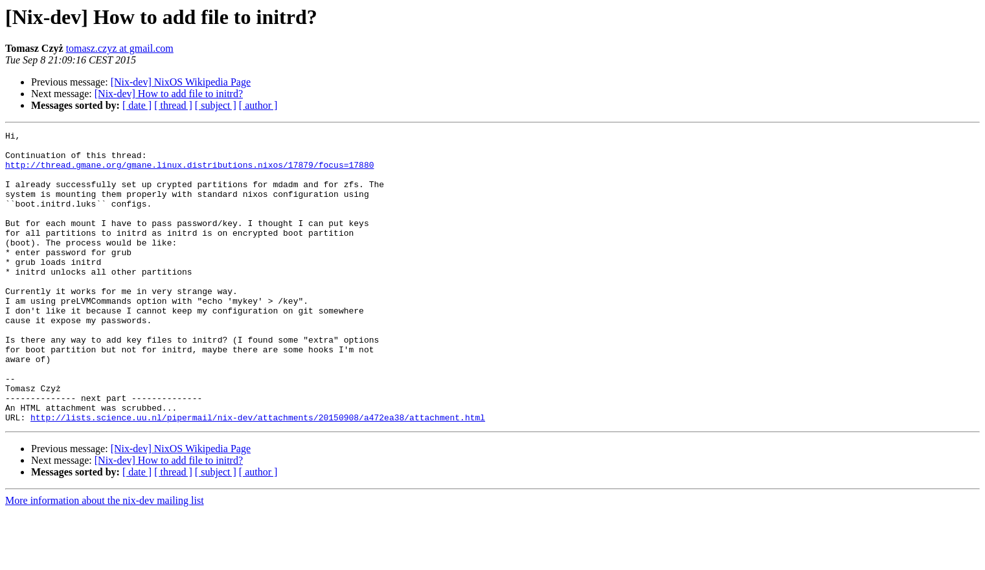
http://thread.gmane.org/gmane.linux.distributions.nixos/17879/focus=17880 (189, 172)
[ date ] (137, 105)
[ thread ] (173, 105)
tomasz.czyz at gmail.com (120, 48)
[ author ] (258, 105)
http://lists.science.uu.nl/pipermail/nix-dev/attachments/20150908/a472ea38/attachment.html (257, 475)
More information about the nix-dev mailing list (104, 558)
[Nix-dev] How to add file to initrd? (169, 93)
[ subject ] (215, 105)
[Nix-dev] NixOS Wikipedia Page (181, 81)
